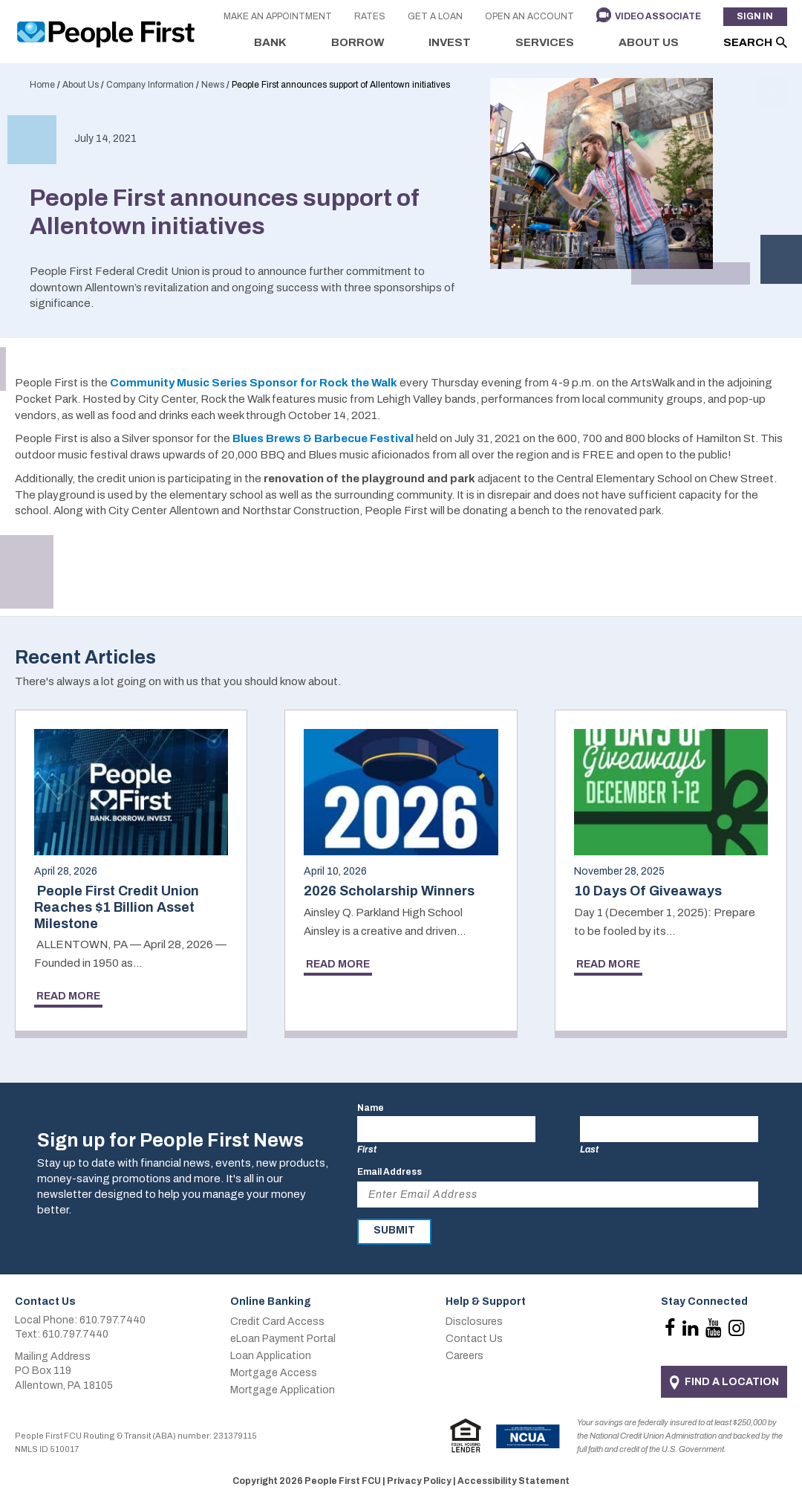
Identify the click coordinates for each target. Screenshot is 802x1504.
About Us (649, 42)
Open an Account (528, 17)
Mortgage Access (273, 1372)
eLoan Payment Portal (283, 1338)
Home (42, 85)
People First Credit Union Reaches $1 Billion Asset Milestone (116, 907)
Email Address (389, 1172)
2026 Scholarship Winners (389, 891)
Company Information (150, 85)
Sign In (754, 17)
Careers (464, 1355)
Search (747, 42)
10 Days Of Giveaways (648, 891)
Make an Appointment (277, 17)
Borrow (357, 42)
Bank (270, 42)
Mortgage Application (282, 1390)
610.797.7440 (112, 1320)
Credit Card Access (277, 1321)
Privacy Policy (419, 1481)
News (212, 85)
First (366, 1149)
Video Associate (657, 17)
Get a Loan (434, 17)
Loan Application (270, 1355)
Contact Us (474, 1338)
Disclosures (474, 1321)
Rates (369, 17)
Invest (449, 42)
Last (589, 1149)
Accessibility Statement (513, 1481)
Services (544, 42)
